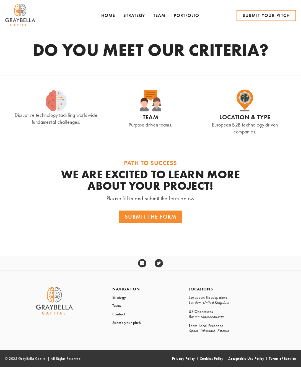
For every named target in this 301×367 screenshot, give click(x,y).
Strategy (134, 15)
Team (159, 15)
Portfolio (186, 15)
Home (108, 15)
